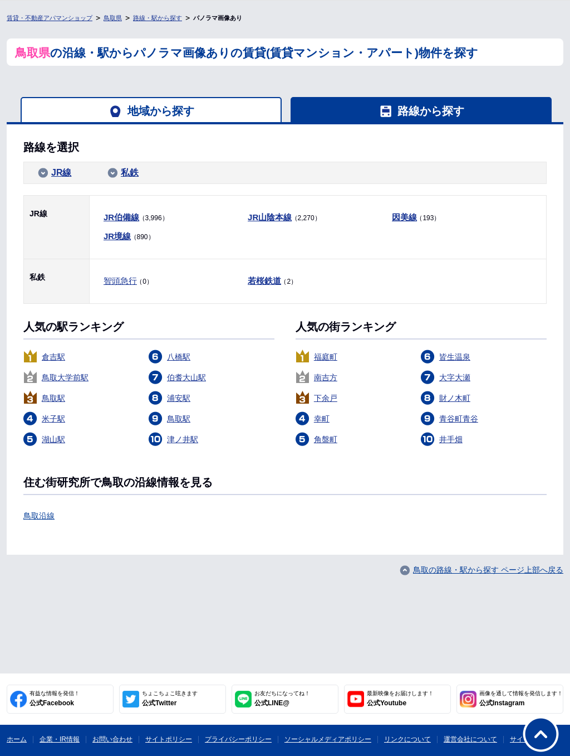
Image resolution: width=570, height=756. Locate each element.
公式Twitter (170, 698)
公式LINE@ (282, 698)
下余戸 (325, 398)
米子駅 (53, 418)
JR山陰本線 (270, 217)
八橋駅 (178, 356)
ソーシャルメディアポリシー (327, 739)
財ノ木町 (454, 398)
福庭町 (325, 356)
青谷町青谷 (458, 418)
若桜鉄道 (264, 280)
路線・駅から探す (157, 17)
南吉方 (325, 377)
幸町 (322, 418)
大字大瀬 (454, 377)
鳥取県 (113, 17)
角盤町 (325, 439)
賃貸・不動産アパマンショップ (49, 17)
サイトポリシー (168, 739)
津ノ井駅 (182, 439)
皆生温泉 (454, 356)
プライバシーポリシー (238, 739)
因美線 (404, 217)
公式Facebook (55, 698)
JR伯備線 (121, 217)
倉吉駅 (53, 356)
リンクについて (407, 739)
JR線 (61, 172)
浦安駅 (178, 398)
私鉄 (130, 172)
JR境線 (117, 236)
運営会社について (470, 739)
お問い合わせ (112, 739)
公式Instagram (521, 698)
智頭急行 (120, 280)
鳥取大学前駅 (65, 377)
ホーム (17, 739)
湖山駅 (53, 439)
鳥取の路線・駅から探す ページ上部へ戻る (488, 569)
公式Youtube (400, 698)
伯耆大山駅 (186, 377)
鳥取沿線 (39, 515)
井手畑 (451, 439)
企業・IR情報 (60, 739)
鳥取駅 (53, 398)
